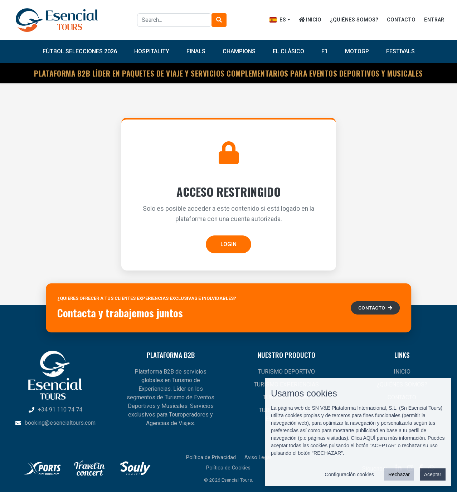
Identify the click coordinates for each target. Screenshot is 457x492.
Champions (239, 51)
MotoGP (357, 51)
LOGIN (228, 244)
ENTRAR (434, 20)
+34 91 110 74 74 (55, 409)
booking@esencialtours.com (55, 422)
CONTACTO (401, 20)
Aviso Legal (257, 457)
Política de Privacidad (211, 457)
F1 (324, 51)
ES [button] (277, 20)
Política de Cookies (228, 468)
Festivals (400, 51)
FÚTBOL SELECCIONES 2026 (80, 51)
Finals (195, 51)
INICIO (310, 20)
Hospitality (151, 51)
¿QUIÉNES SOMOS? (354, 20)
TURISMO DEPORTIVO (286, 371)
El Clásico (288, 51)
